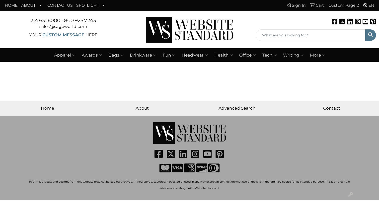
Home (47, 108)
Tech (269, 55)
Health (223, 55)
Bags (115, 55)
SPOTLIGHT (87, 5)
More (317, 55)
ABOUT (28, 5)
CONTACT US (60, 5)
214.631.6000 (45, 20)
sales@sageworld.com (63, 26)
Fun (169, 55)
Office (247, 55)
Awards (92, 55)
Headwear (195, 55)
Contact (331, 108)
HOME (11, 5)
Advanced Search (237, 108)
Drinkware (143, 55)
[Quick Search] (311, 35)
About (142, 108)
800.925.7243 (80, 20)
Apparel (64, 55)
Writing (293, 55)
